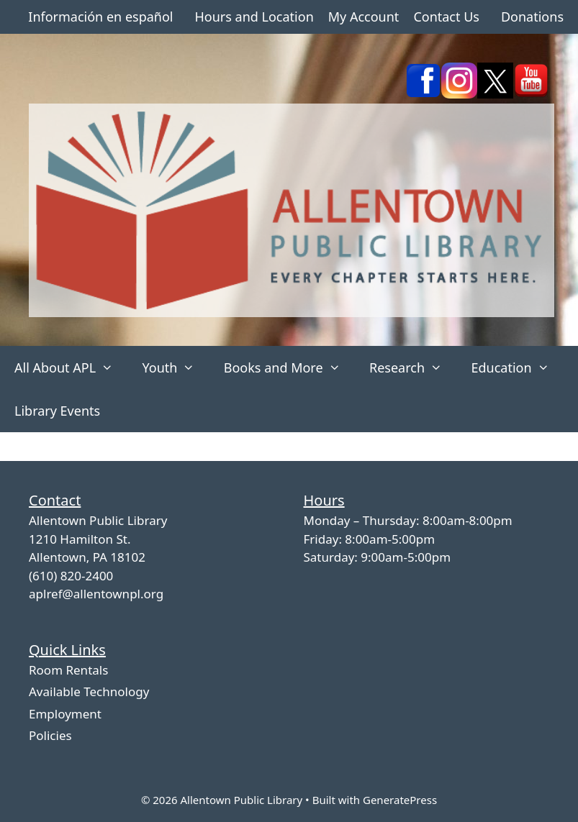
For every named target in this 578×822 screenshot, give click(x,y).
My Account (363, 16)
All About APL (70, 367)
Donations (532, 16)
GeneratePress (400, 800)
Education (517, 367)
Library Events (57, 410)
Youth (175, 367)
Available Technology (89, 691)
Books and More (289, 367)
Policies (50, 735)
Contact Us (446, 16)
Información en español (100, 16)
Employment (65, 713)
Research (412, 367)
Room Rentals (68, 670)
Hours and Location (253, 16)
